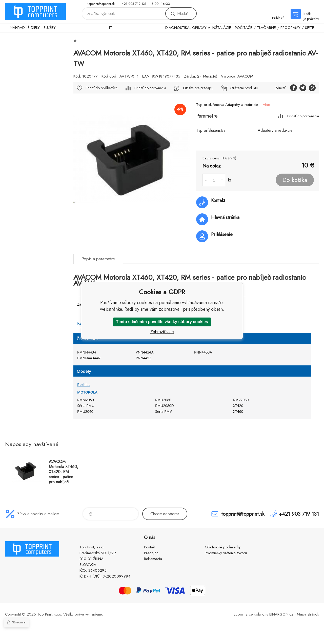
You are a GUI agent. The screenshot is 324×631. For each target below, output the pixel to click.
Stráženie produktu (244, 87)
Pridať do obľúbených (101, 87)
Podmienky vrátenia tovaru (226, 553)
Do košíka (294, 180)
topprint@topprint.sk (101, 3)
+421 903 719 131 (133, 3)
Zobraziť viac (162, 332)
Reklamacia (153, 559)
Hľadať (182, 13)
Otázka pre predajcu (198, 87)
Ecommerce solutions (251, 614)
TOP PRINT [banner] (35, 12)
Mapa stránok (308, 614)
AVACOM (245, 76)
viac (266, 104)
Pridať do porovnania (303, 116)
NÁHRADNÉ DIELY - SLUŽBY (33, 27)
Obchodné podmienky (223, 547)
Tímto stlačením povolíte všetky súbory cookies (162, 322)
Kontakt (149, 547)
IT (110, 27)
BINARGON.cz (281, 614)
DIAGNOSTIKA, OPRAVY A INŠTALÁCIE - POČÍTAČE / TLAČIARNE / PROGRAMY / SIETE (239, 27)
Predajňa (151, 553)
